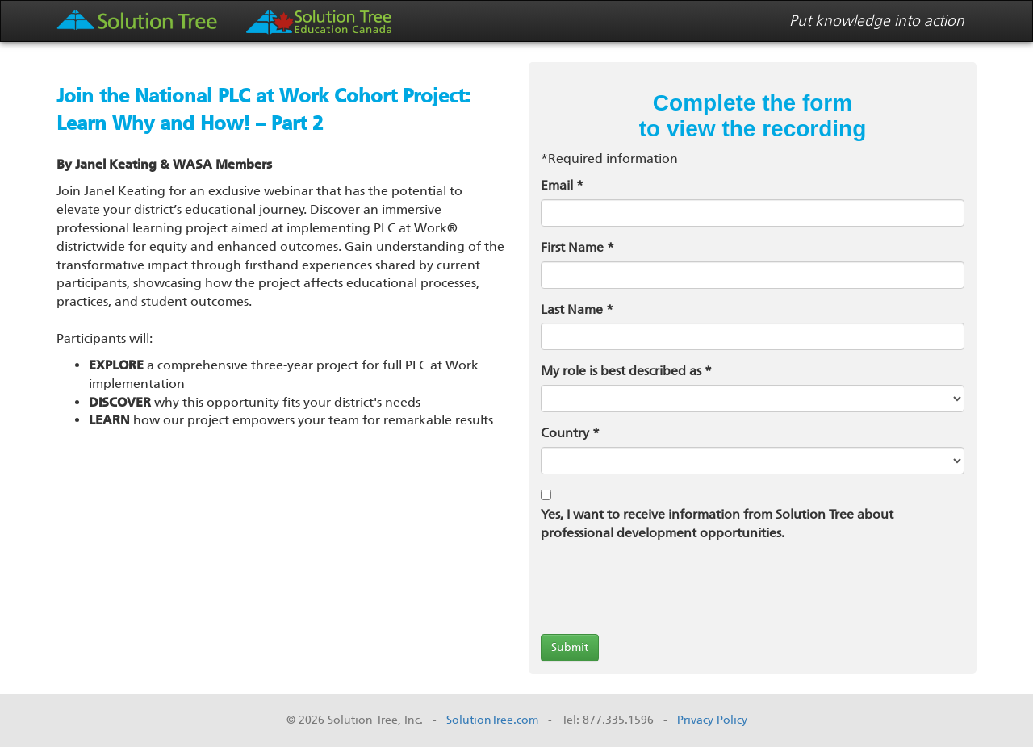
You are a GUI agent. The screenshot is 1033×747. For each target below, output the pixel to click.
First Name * (577, 247)
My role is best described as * (626, 370)
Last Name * (577, 309)
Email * (562, 185)
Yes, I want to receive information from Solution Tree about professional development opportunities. (717, 523)
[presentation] (663, 590)
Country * (570, 432)
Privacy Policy (712, 720)
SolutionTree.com (492, 720)
